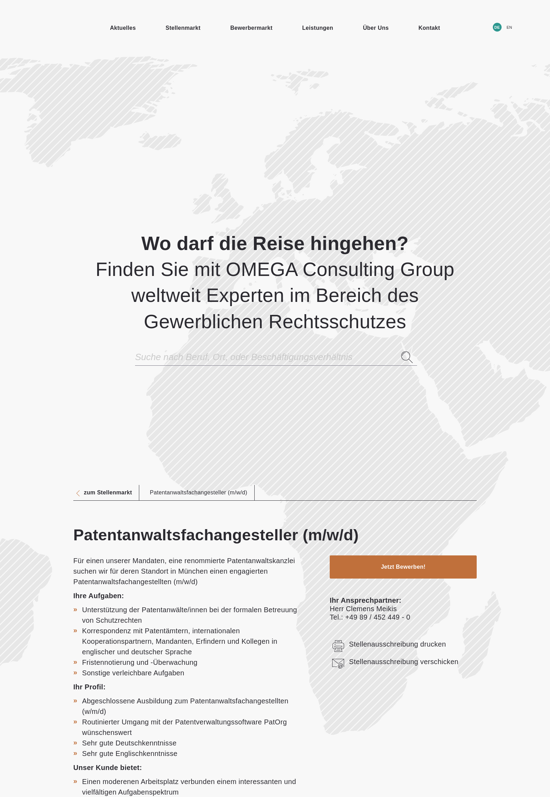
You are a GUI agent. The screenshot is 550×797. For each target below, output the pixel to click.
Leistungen (317, 28)
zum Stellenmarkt (108, 492)
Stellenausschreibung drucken (388, 644)
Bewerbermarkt (251, 28)
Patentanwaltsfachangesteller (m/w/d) (198, 492)
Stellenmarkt (183, 28)
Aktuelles (123, 28)
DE (497, 27)
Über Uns (376, 28)
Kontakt (429, 28)
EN (509, 27)
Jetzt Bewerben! (403, 567)
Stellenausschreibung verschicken (394, 661)
